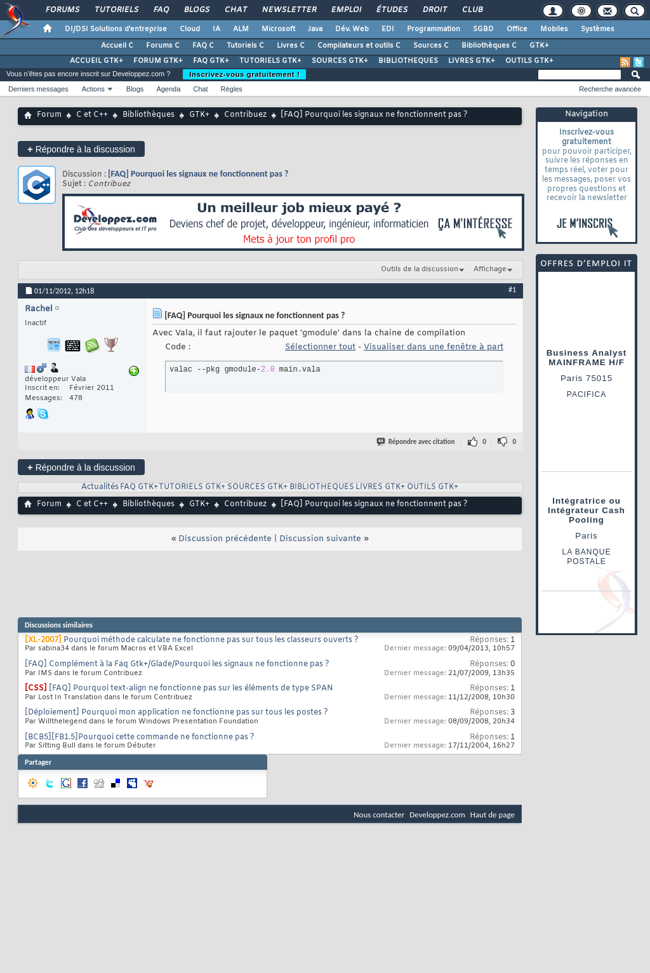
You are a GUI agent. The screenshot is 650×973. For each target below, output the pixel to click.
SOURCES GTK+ (340, 61)
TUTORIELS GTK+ (270, 61)
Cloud (190, 29)
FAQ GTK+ (211, 61)
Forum (49, 115)
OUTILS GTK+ (529, 61)
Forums (62, 10)
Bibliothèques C (489, 45)
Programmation (433, 29)
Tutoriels (116, 10)
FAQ (160, 10)
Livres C (291, 45)
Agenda (168, 89)
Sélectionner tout (320, 347)
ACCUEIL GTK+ (96, 61)
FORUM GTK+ (158, 61)
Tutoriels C (245, 45)
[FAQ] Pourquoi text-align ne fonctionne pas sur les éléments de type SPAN (191, 688)
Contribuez (245, 115)
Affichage (490, 269)
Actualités (100, 487)
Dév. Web (352, 29)
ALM (241, 29)
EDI (387, 29)
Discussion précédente (225, 538)
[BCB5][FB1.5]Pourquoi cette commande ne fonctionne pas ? (140, 737)
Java (315, 29)
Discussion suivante (320, 538)
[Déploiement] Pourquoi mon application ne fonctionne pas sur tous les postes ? (176, 713)
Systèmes (597, 29)
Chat (235, 10)
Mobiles (554, 29)
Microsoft (278, 29)
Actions (93, 89)
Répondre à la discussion (81, 149)
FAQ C (203, 45)
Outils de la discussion (419, 269)
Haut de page (492, 814)
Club (471, 10)
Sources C (431, 45)
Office (517, 29)
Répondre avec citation (416, 442)
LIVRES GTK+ (471, 61)
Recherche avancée (610, 89)
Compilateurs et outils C (359, 45)
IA (216, 29)
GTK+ (539, 45)
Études (391, 10)
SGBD (483, 29)
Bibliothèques (149, 115)
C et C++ (92, 115)
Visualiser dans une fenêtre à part (433, 347)
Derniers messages (38, 89)
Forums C (163, 45)
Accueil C (117, 45)
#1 (512, 289)
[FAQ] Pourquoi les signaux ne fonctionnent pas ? (198, 173)
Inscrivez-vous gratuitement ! (244, 74)
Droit (434, 10)
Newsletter (288, 10)
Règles (231, 89)
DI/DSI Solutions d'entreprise (116, 29)
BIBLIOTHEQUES (408, 61)
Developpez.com (437, 814)
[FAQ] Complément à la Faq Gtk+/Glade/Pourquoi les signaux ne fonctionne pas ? (177, 664)
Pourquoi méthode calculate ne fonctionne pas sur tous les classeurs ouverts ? (211, 640)
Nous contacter (379, 814)
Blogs (196, 10)
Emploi (345, 10)
